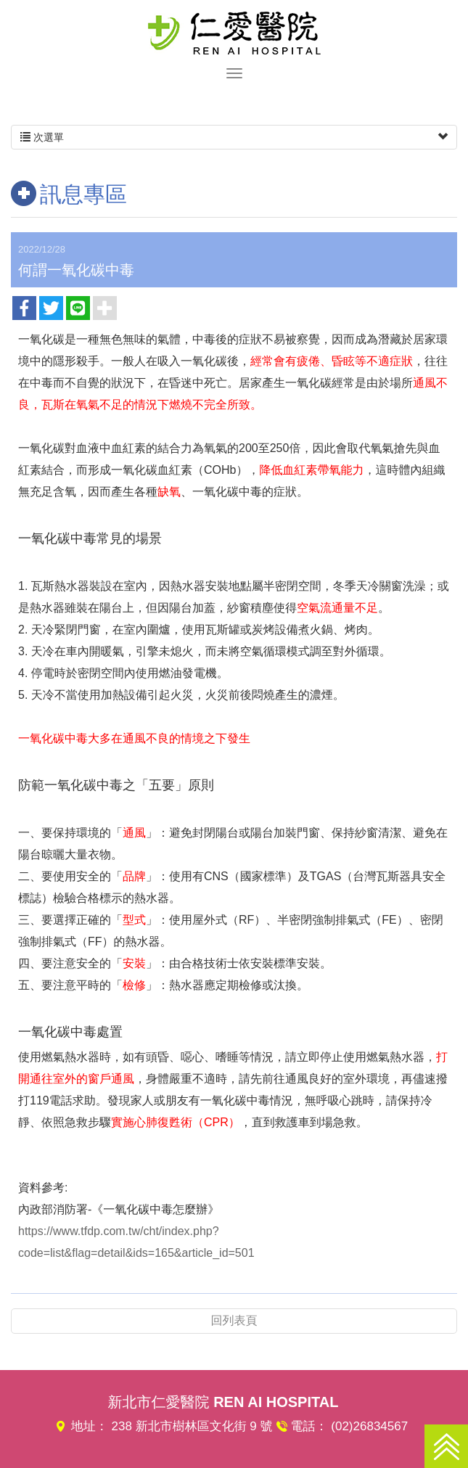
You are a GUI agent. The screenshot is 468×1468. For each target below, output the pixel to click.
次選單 (234, 137)
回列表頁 (234, 1320)
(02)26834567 (369, 1426)
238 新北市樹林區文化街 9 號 (192, 1426)
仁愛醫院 (234, 32)
